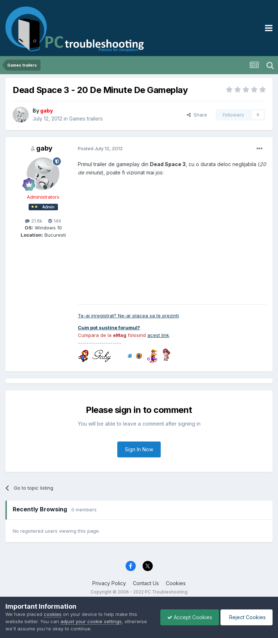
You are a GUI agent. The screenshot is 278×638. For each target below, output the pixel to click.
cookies (53, 614)
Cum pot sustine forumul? (109, 327)
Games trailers (86, 118)
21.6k (33, 221)
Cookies (176, 583)
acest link (158, 335)
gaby (44, 148)
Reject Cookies (246, 617)
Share (197, 115)
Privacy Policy (109, 583)
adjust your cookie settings (91, 621)
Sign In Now (139, 449)
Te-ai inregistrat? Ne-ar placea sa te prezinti (128, 315)
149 (54, 221)
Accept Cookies (187, 617)
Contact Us (146, 583)
